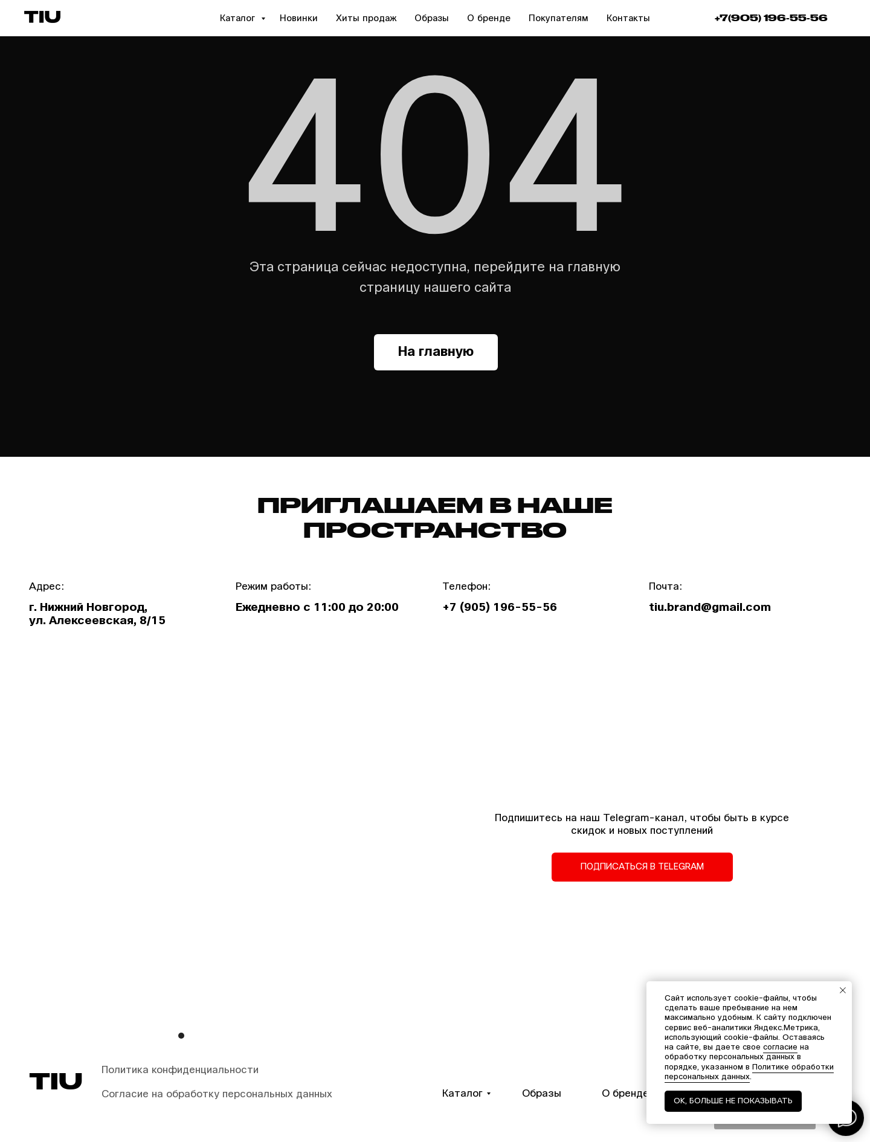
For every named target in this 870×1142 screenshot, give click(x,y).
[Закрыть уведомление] (843, 990)
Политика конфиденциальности (180, 1070)
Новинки (299, 18)
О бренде (489, 18)
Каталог (239, 18)
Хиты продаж (366, 18)
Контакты (628, 18)
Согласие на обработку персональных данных (217, 1094)
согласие (780, 1047)
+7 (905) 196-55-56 (499, 607)
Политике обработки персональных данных (749, 1072)
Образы (431, 18)
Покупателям (558, 18)
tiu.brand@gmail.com (710, 607)
